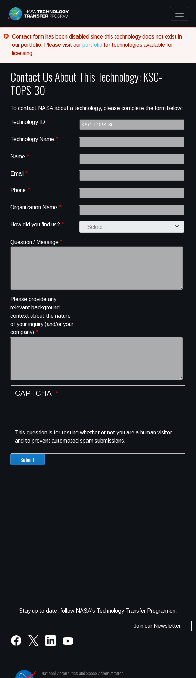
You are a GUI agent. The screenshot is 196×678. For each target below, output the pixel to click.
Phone (18, 190)
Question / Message (34, 242)
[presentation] (67, 415)
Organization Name (33, 207)
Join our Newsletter (157, 626)
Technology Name (32, 139)
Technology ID (27, 122)
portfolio (92, 45)
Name (17, 156)
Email (17, 174)
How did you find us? (35, 224)
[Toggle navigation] (179, 14)
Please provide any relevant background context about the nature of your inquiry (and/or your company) (41, 315)
